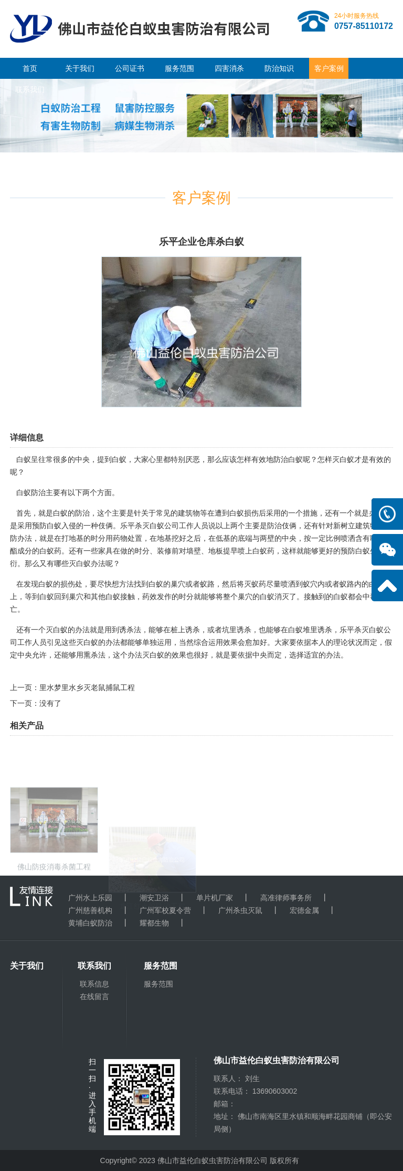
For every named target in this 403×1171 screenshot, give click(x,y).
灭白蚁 (343, 459)
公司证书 (129, 68)
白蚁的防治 (71, 513)
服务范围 (179, 68)
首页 (30, 68)
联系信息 (94, 984)
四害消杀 (229, 68)
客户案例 (329, 68)
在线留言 (94, 996)
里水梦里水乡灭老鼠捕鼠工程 (87, 687)
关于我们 (79, 68)
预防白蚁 (355, 551)
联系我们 (30, 89)
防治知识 (279, 68)
